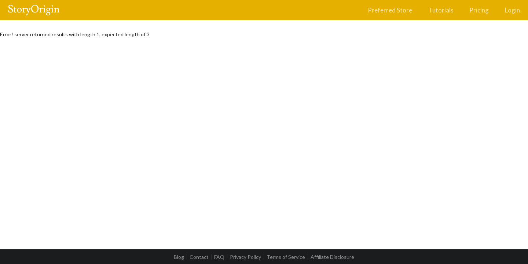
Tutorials (441, 10)
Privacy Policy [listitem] (245, 257)
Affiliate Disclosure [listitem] (332, 257)
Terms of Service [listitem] (286, 257)
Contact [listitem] (199, 257)
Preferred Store (390, 10)
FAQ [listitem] (219, 257)
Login (512, 10)
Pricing (479, 10)
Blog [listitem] (179, 257)
